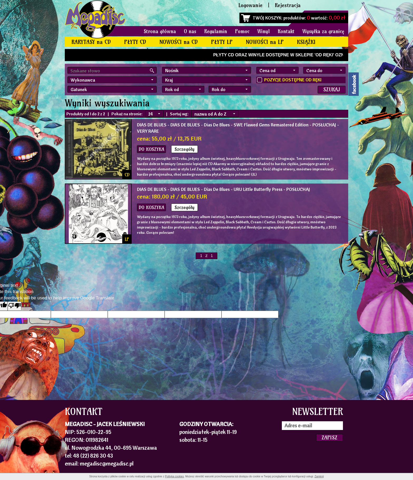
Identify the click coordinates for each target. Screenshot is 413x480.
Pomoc (242, 31)
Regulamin (215, 31)
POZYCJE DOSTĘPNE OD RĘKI (292, 79)
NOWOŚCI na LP (265, 42)
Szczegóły (184, 149)
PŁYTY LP (222, 42)
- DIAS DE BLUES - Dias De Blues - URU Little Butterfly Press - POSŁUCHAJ (223, 189)
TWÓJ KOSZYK (267, 18)
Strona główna (160, 31)
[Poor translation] (14, 306)
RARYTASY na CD (91, 42)
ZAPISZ (329, 437)
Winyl (263, 31)
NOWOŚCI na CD (178, 42)
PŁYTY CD (135, 42)
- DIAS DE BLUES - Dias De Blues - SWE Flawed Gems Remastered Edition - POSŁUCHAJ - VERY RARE (238, 128)
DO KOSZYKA (151, 149)
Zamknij (319, 476)
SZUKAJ (331, 89)
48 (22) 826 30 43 (93, 455)
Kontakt (286, 31)
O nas (190, 31)
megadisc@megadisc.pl (107, 463)
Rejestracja (288, 5)
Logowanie (250, 5)
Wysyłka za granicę (323, 31)
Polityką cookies (174, 476)
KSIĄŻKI (306, 42)
